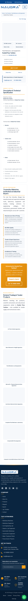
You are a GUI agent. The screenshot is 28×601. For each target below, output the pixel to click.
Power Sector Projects (8, 539)
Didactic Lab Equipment (8, 528)
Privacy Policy (16, 595)
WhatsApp (8, 2)
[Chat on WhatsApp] (24, 597)
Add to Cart (14, 68)
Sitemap (14, 598)
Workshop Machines (7, 520)
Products (4, 501)
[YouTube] (13, 488)
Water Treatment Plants (8, 536)
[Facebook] (2, 488)
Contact (4, 512)
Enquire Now (8, 72)
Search (4, 507)
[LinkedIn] (6, 488)
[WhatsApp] (16, 488)
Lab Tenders (5, 509)
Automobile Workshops (8, 531)
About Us (4, 499)
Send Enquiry (19, 2)
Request (4, 504)
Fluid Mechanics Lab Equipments (18, 13)
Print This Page (22, 19)
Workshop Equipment (8, 523)
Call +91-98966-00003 (14, 284)
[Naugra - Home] (10, 7)
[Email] (12, 567)
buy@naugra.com (8, 80)
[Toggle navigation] (25, 7)
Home (3, 13)
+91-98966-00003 (17, 80)
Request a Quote (14, 279)
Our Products (8, 13)
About (4, 595)
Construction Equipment (8, 533)
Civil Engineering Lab (7, 526)
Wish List (20, 72)
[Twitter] (9, 488)
